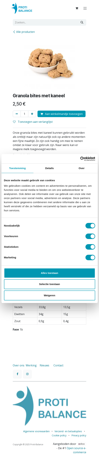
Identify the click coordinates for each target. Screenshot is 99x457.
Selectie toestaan (49, 284)
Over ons (18, 365)
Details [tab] (49, 168)
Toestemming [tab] (17, 168)
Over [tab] (82, 168)
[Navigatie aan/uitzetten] (85, 8)
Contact (58, 365)
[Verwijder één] (17, 114)
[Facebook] (17, 374)
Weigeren (49, 295)
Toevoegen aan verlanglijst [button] (33, 122)
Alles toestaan (49, 272)
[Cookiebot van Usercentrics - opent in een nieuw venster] (80, 159)
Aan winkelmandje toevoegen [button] (61, 114)
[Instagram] (27, 374)
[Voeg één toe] (32, 114)
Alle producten (24, 32)
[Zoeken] (82, 22)
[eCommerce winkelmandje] (77, 8)
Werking (31, 365)
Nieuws (44, 365)
